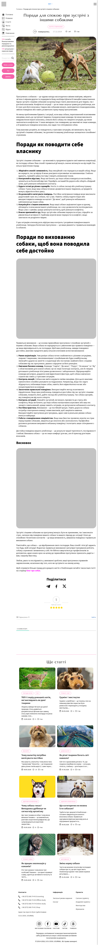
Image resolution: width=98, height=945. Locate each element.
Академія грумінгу (83, 902)
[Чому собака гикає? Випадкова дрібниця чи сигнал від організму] (37, 787)
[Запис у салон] (8, 65)
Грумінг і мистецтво (69, 697)
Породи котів (27, 693)
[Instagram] (39, 924)
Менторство (80, 905)
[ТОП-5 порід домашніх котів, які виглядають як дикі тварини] (37, 678)
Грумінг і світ (65, 693)
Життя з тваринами (56, 26)
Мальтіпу (26, 751)
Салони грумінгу (82, 898)
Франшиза (80, 909)
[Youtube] (56, 924)
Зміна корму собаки (69, 863)
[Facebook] (48, 924)
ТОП (37, 693)
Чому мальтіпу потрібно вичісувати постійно (33, 756)
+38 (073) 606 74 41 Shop (31, 907)
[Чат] (8, 70)
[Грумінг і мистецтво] (75, 678)
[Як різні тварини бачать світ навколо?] (75, 736)
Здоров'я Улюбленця (30, 801)
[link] (8, 76)
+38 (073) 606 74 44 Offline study (34, 900)
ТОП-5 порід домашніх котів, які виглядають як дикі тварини (36, 700)
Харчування (65, 859)
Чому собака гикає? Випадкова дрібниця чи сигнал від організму (33, 808)
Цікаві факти (65, 751)
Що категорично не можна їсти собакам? (73, 807)
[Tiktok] (65, 924)
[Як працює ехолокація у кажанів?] (37, 845)
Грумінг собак (28, 859)
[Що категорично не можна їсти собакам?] (75, 787)
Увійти (93, 617)
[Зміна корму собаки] (75, 845)
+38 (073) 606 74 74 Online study (34, 903)
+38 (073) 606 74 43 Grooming (33, 896)
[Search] (12, 58)
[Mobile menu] (95, 4)
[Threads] (73, 924)
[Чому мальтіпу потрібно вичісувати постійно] (37, 736)
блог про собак (33, 570)
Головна (19, 9)
